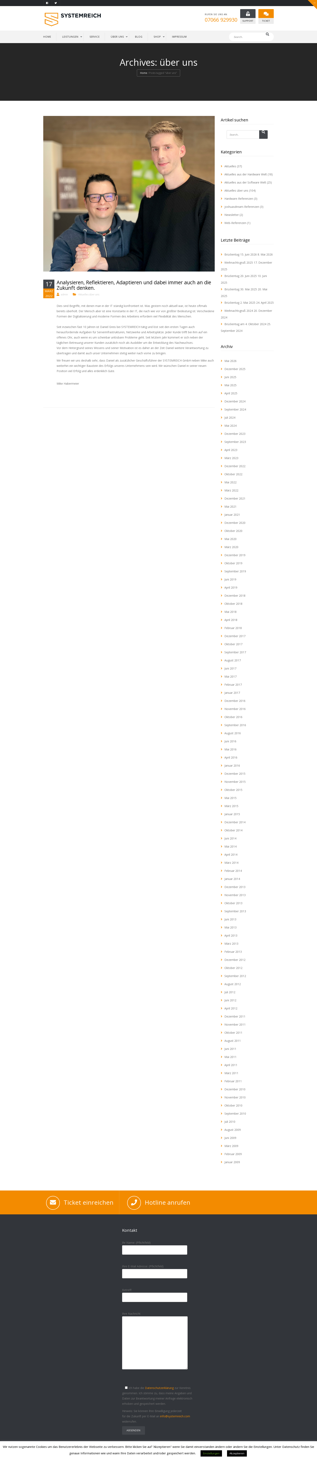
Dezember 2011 (234, 1017)
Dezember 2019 (234, 555)
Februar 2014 (233, 871)
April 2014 (230, 855)
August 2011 (232, 1041)
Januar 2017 (232, 693)
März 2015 (231, 806)
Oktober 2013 (233, 903)
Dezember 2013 (234, 887)
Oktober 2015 (233, 790)
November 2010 (235, 1097)
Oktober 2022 (233, 474)
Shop (157, 37)
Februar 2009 (233, 1154)
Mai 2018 (230, 612)
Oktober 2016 (233, 717)
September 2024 (235, 410)
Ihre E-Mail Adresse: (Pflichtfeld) (154, 1270)
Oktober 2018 (233, 604)
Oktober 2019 (233, 563)
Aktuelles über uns (88, 294)
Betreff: (154, 1293)
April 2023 (230, 450)
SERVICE (95, 37)
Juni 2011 (230, 1049)
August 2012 (232, 984)
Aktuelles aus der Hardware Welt (245, 174)
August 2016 (232, 733)
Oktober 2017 (233, 644)
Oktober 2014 (233, 830)
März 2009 (231, 1146)
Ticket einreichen (88, 1202)
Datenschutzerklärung (159, 1388)
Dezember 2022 (234, 466)
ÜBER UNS (117, 37)
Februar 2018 (233, 628)
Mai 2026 (230, 361)
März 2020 (231, 547)
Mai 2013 (230, 927)
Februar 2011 (233, 1081)
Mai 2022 (230, 482)
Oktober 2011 (233, 1033)
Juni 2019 (230, 579)
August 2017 (232, 660)
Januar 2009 (232, 1162)
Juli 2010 (229, 1122)
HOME (47, 37)
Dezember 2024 (234, 401)
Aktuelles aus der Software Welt (245, 183)
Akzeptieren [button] (236, 1453)
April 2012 (230, 1008)
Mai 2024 (230, 426)
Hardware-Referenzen (238, 199)
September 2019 (235, 571)
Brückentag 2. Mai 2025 (239, 303)
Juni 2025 (230, 377)
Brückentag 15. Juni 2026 (240, 255)
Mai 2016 (230, 749)
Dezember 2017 (234, 636)
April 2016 (230, 758)
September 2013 (235, 911)
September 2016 (235, 725)
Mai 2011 (230, 1057)
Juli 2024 (229, 418)
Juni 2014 (230, 838)
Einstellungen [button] (211, 1453)
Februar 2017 (233, 685)
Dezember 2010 (234, 1089)
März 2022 (231, 490)
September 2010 (235, 1114)
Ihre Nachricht (155, 1344)
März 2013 (231, 944)
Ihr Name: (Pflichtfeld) (154, 1246)
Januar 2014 (232, 879)
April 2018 (230, 620)
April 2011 (230, 1065)
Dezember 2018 (234, 596)
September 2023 (235, 442)
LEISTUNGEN (70, 37)
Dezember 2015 (234, 774)
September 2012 (235, 976)
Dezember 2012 (234, 960)
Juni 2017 (230, 669)
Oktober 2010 (233, 1106)
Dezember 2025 (234, 369)
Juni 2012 (230, 1000)
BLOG (139, 37)
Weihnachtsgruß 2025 (238, 263)
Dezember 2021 (234, 499)
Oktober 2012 (233, 968)
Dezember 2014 (234, 822)
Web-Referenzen (235, 223)
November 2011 (235, 1025)
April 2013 (230, 936)
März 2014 (231, 863)
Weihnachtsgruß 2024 (238, 311)
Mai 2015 (230, 798)
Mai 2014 (230, 847)
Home (143, 73)
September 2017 (235, 652)
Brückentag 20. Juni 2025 (240, 276)
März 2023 (231, 458)
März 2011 (231, 1073)
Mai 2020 (230, 539)
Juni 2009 (230, 1138)
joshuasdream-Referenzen (241, 207)
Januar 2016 (232, 766)
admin (64, 294)
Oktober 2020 (233, 531)
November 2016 (235, 709)
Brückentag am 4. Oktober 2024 (245, 324)
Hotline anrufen (167, 1202)
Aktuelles (230, 166)
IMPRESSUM (179, 37)
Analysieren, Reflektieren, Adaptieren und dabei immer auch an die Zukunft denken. (134, 285)
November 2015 (235, 782)
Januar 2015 (232, 814)
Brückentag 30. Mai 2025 (240, 289)
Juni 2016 (230, 741)
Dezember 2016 (234, 701)
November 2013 (235, 895)
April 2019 (230, 588)
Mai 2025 (230, 385)
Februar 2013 (233, 952)
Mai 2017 (230, 677)
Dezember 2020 (234, 523)
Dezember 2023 (234, 434)
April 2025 (230, 393)
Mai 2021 (230, 507)
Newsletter (231, 215)
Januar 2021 (232, 515)
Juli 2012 (229, 992)
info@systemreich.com (175, 1416)
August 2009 (232, 1130)
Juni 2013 (230, 919)
